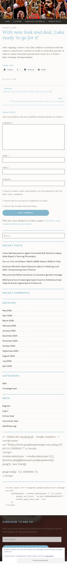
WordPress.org (9, 426)
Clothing (17, 21)
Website (6, 179)
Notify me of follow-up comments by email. (26, 201)
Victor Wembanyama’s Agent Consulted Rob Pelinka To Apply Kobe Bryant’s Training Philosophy (31, 255)
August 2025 (8, 356)
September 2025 (10, 351)
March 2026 (8, 320)
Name (5, 156)
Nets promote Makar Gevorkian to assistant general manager (32, 274)
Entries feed (8, 416)
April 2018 (7, 366)
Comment (7, 123)
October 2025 (8, 346)
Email (5, 168)
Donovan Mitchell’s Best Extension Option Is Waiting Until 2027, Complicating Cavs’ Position (30, 268)
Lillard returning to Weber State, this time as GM (33, 90)
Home (7, 21)
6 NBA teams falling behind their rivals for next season (33, 100)
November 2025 (10, 341)
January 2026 (8, 330)
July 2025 (7, 361)
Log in (5, 411)
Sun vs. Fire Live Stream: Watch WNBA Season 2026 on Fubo (31, 261)
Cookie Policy (49, 556)
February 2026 (9, 325)
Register (6, 406)
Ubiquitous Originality (35, 21)
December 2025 (9, 335)
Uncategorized (9, 388)
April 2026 (7, 315)
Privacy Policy (55, 21)
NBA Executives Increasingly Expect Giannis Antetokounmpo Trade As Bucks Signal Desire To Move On (32, 281)
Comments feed (10, 421)
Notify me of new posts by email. (21, 206)
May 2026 (7, 310)
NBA (14, 79)
